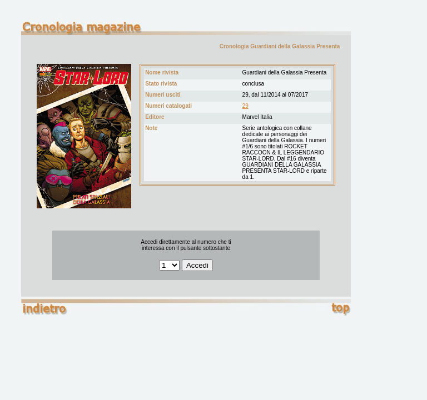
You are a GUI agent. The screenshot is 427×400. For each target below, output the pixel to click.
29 (245, 106)
